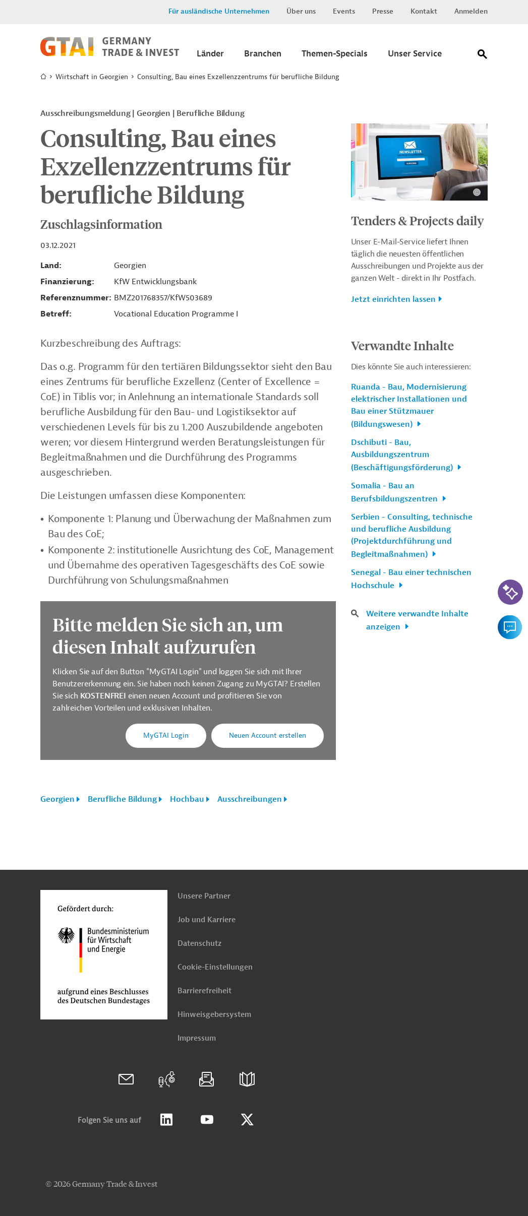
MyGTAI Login (166, 735)
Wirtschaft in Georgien (91, 77)
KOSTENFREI (104, 696)
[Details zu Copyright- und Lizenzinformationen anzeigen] (477, 192)
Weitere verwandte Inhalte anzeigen (417, 620)
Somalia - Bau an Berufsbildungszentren (395, 492)
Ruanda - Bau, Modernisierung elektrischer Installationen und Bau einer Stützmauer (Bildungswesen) (409, 405)
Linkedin (166, 1120)
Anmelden (471, 11)
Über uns (301, 11)
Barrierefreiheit (204, 991)
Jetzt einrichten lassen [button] (393, 299)
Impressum (197, 1038)
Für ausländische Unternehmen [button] (218, 11)
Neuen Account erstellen (267, 735)
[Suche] (483, 56)
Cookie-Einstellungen (215, 967)
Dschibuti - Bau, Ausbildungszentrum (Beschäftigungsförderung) (403, 455)
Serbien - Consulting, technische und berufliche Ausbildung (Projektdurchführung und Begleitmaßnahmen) (412, 535)
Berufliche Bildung (122, 799)
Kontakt (423, 11)
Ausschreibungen (249, 799)
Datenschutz (199, 943)
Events (344, 11)
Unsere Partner (204, 896)
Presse (382, 11)
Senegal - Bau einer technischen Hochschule (411, 579)
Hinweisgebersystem (214, 1014)
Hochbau (187, 799)
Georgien (57, 799)
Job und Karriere (207, 920)
